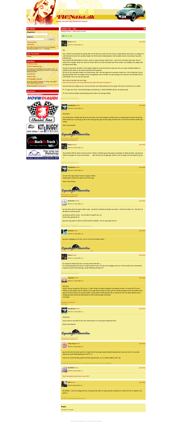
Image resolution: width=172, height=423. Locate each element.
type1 (31, 69)
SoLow (32, 64)
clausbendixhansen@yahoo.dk (69, 140)
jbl (31, 76)
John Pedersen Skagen (36, 81)
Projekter (77, 21)
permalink (142, 41)
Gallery (65, 21)
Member (74, 41)
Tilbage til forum (66, 31)
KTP (31, 74)
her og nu (40, 49)
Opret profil (30, 44)
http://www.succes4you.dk (68, 302)
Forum (58, 21)
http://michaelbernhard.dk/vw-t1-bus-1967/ (76, 376)
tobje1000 (33, 79)
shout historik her (41, 86)
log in (67, 409)
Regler (84, 21)
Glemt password (32, 42)
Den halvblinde (34, 66)
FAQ (70, 21)
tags (68, 36)
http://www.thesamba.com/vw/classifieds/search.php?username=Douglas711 (87, 82)
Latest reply (76, 31)
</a (77, 250)
